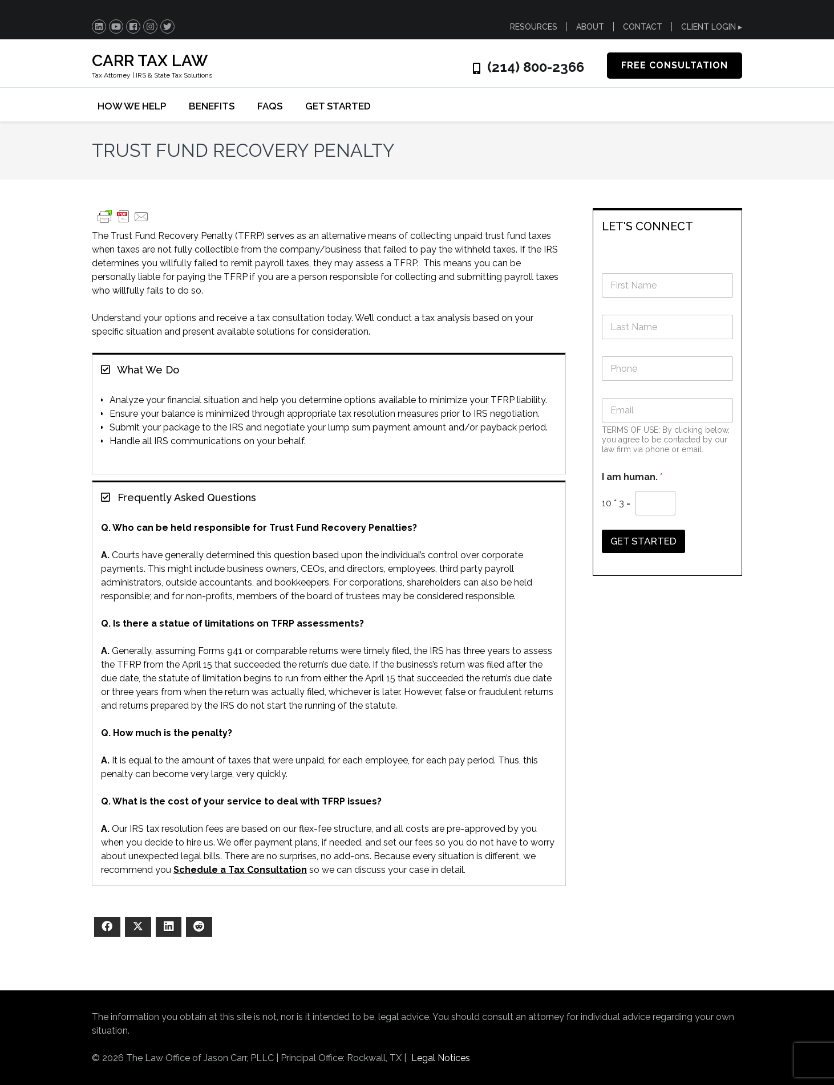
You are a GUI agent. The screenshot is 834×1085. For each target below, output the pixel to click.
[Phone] (668, 368)
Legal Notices (440, 1058)
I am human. (632, 477)
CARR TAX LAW (150, 60)
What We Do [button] (140, 370)
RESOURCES (533, 26)
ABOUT (590, 26)
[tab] (328, 369)
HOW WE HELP (132, 106)
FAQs (269, 106)
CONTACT (642, 26)
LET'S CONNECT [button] (647, 226)
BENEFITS (211, 106)
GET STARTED (338, 106)
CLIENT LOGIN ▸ (711, 26)
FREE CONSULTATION (674, 65)
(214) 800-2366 (535, 67)
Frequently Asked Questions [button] (178, 497)
